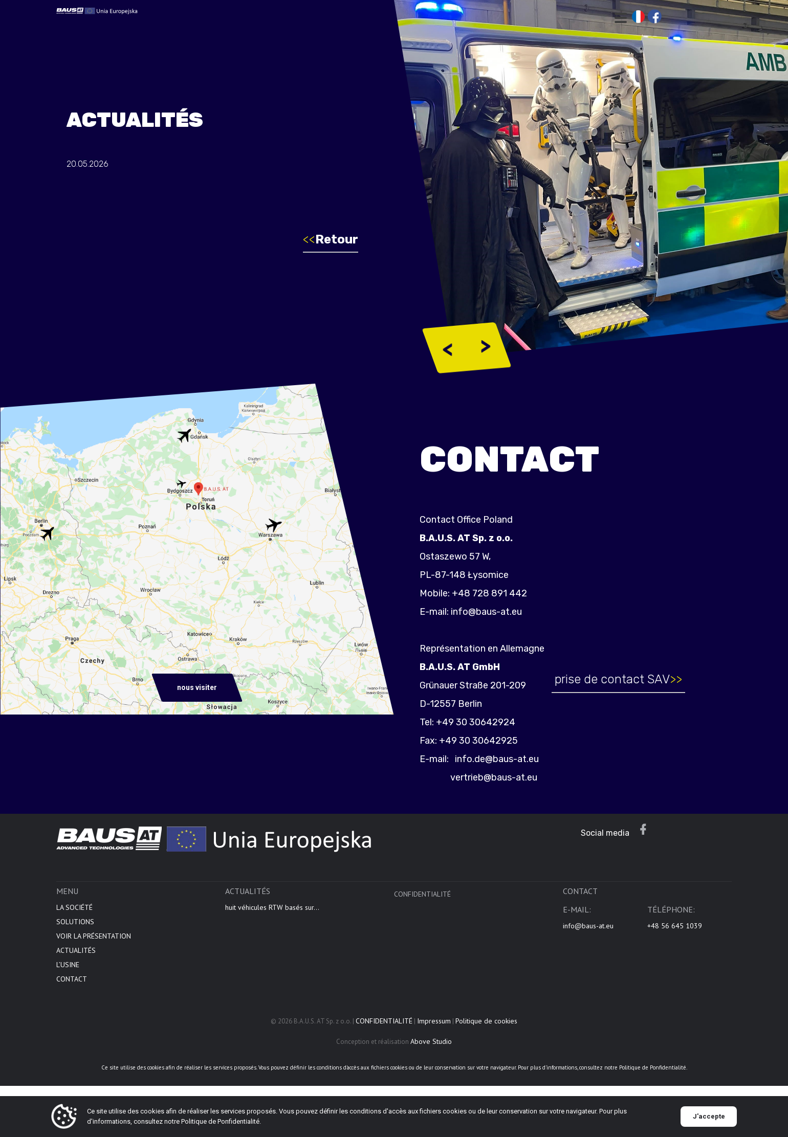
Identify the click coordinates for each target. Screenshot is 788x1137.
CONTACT (71, 984)
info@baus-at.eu (491, 611)
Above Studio (431, 1046)
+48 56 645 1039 (674, 930)
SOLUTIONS (75, 926)
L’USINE (67, 969)
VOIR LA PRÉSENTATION (93, 941)
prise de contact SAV (623, 679)
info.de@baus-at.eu (501, 759)
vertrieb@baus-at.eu (498, 777)
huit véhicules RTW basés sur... (272, 912)
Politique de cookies (486, 1026)
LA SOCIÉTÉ (74, 912)
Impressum (434, 1026)
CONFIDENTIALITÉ (422, 899)
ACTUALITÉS (76, 955)
